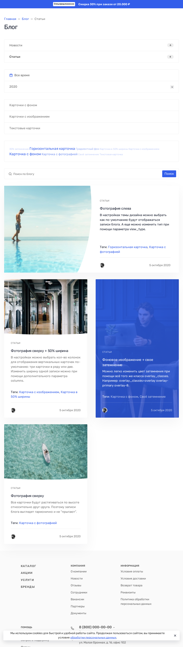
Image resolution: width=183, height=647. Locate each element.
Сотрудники (79, 592)
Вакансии (77, 599)
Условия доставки (133, 578)
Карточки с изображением (29, 116)
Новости (77, 578)
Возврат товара (131, 585)
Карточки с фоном (23, 105)
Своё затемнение (88, 154)
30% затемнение (19, 149)
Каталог (28, 566)
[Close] (174, 635)
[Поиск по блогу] (87, 174)
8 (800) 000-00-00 (95, 627)
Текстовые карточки (24, 128)
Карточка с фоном (25, 154)
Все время (19, 75)
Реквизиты (128, 592)
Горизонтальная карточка (52, 148)
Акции (27, 572)
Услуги (27, 580)
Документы (78, 613)
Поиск (169, 174)
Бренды (28, 586)
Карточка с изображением (144, 149)
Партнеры (78, 606)
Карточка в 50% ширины (114, 149)
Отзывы (76, 585)
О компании (79, 571)
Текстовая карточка (111, 154)
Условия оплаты (132, 571)
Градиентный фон (87, 148)
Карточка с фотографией (60, 154)
